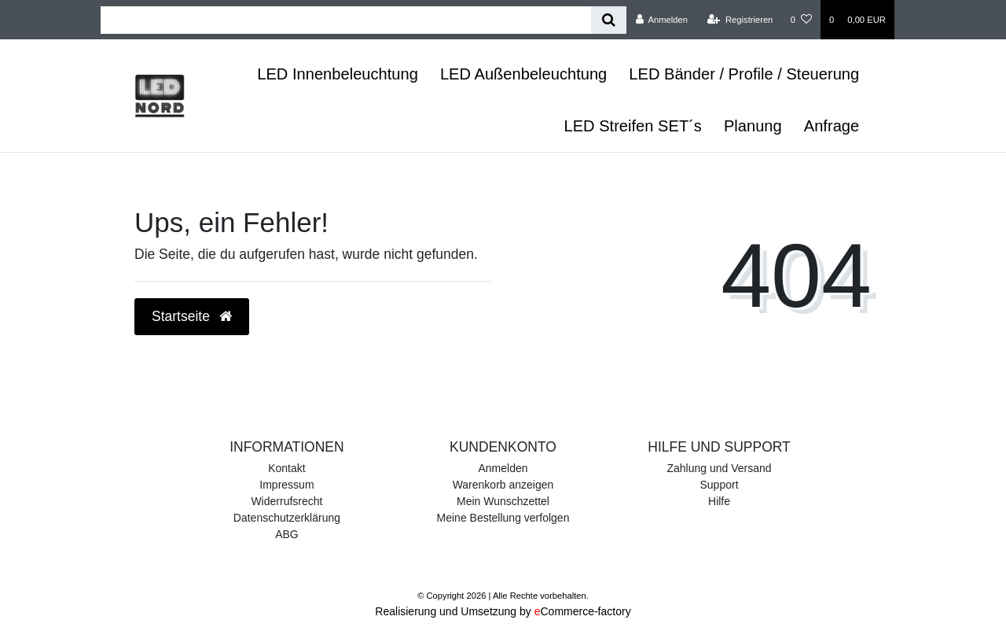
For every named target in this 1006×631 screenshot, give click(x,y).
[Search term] (346, 20)
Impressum (286, 484)
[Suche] (608, 20)
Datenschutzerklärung (286, 517)
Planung (753, 126)
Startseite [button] (192, 316)
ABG (287, 534)
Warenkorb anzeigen (503, 484)
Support (719, 484)
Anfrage (831, 126)
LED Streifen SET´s (632, 126)
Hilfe (719, 501)
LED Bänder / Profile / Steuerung (744, 74)
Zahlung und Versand (718, 468)
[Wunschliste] (801, 19)
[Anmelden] (661, 19)
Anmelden (502, 468)
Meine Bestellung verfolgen (503, 517)
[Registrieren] (740, 19)
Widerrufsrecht (286, 501)
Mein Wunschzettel (503, 501)
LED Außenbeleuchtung (523, 74)
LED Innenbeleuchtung (337, 74)
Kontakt (286, 468)
